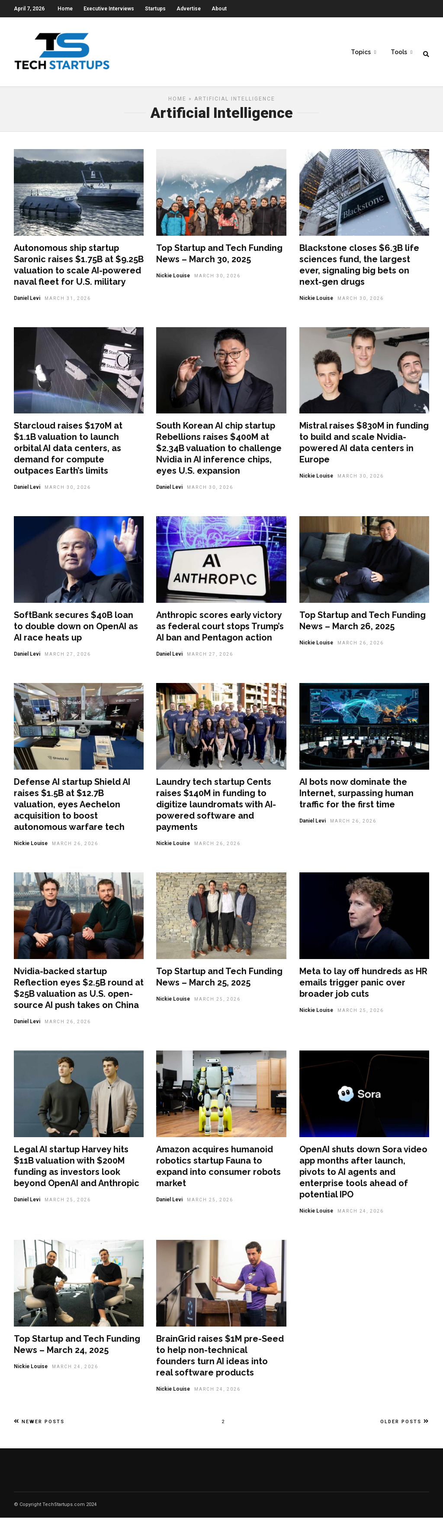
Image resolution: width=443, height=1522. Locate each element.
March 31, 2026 (68, 302)
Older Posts (404, 1426)
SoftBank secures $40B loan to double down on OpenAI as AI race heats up (76, 630)
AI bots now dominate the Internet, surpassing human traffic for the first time (356, 797)
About (219, 9)
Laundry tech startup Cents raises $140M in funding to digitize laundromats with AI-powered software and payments (216, 808)
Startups (155, 9)
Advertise (189, 9)
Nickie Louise (173, 280)
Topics (361, 52)
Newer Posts (39, 1426)
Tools (399, 52)
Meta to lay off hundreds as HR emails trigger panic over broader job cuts (363, 986)
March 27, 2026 (68, 658)
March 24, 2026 (360, 1215)
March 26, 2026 (360, 647)
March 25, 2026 (217, 1003)
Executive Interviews (108, 9)
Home (65, 9)
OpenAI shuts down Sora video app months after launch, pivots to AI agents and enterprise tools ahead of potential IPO (363, 1176)
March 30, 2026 (217, 280)
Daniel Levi (27, 302)
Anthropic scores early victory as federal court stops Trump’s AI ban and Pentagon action (220, 630)
